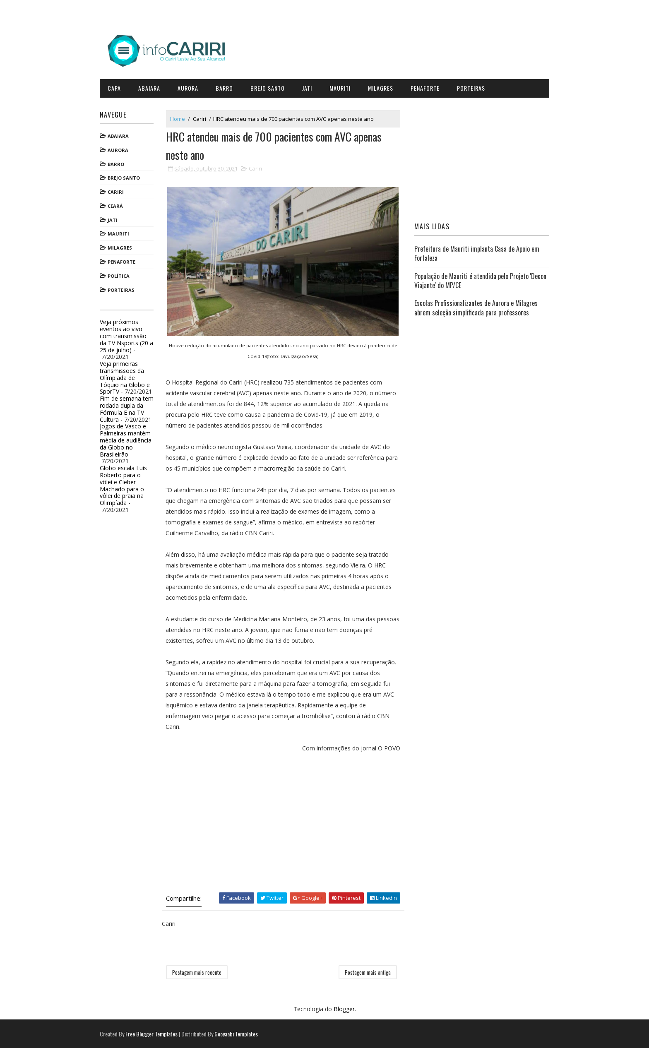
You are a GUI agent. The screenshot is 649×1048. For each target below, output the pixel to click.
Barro (227, 86)
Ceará (118, 205)
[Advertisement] (285, 822)
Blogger (344, 1008)
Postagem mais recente (200, 971)
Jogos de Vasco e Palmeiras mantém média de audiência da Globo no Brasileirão (129, 439)
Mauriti (343, 86)
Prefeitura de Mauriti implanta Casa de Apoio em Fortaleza (475, 252)
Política (122, 275)
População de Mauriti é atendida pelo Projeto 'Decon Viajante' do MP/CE (479, 278)
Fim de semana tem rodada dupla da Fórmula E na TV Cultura (130, 407)
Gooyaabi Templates (239, 1033)
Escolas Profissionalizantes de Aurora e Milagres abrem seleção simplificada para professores (474, 306)
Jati (310, 86)
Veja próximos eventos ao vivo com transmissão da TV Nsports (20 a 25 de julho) (129, 334)
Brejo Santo (271, 86)
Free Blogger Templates (155, 1033)
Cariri (119, 190)
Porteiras (474, 86)
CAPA (117, 86)
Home (180, 117)
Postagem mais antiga (369, 971)
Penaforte (428, 86)
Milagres (384, 86)
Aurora (191, 86)
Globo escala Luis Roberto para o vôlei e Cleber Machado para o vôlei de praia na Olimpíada (126, 484)
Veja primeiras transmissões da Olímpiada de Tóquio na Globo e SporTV (128, 376)
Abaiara (152, 86)
